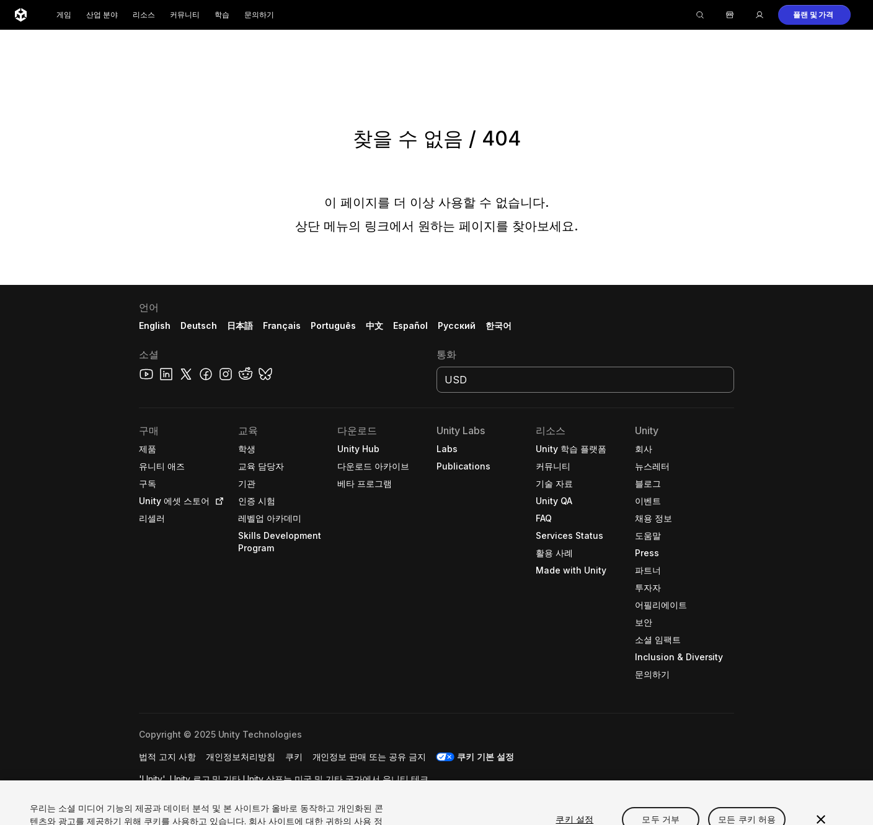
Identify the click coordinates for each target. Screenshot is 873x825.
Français (282, 325)
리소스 (144, 14)
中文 (374, 325)
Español (410, 325)
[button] (814, 15)
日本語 (240, 325)
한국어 (498, 325)
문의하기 (259, 14)
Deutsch (198, 325)
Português (333, 325)
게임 (63, 14)
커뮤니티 (185, 14)
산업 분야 (102, 14)
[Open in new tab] (217, 501)
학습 (222, 14)
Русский (457, 325)
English (155, 325)
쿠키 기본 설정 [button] (485, 756)
